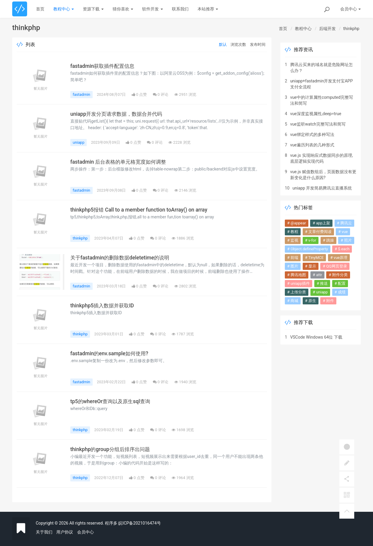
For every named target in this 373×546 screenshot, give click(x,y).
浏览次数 (238, 44)
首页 (40, 9)
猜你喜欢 (123, 9)
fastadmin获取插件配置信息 (103, 66)
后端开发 (327, 28)
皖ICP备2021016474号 (139, 523)
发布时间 (257, 44)
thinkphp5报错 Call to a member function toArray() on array (139, 210)
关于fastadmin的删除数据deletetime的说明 (121, 258)
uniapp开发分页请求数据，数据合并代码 (118, 114)
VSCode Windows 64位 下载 (316, 337)
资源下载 (93, 9)
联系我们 (180, 9)
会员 (350, 9)
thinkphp (351, 28)
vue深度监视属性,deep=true (315, 113)
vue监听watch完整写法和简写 (318, 124)
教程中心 (63, 9)
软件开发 (152, 9)
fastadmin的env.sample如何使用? (110, 353)
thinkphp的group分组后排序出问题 (111, 449)
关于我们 (44, 532)
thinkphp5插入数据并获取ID (103, 306)
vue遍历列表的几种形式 (312, 145)
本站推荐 (208, 9)
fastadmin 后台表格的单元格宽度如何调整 (120, 162)
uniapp (78, 142)
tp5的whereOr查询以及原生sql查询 (111, 401)
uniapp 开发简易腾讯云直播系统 (322, 188)
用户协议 (64, 532)
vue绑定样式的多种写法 (312, 134)
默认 (223, 44)
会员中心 (85, 532)
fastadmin (81, 94)
